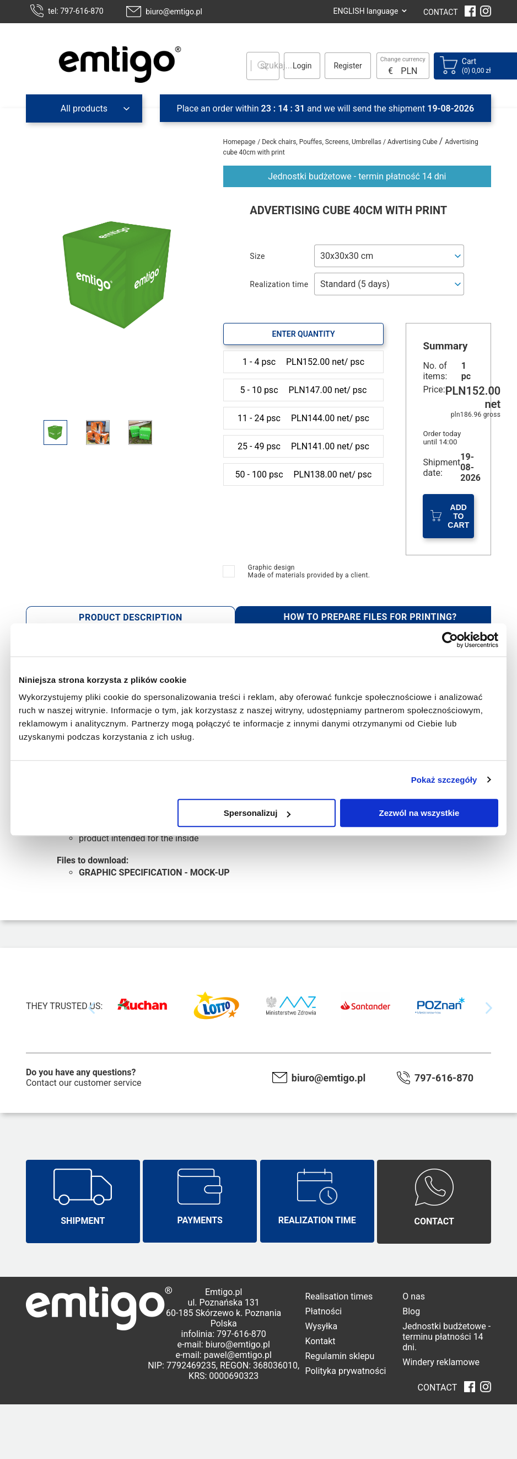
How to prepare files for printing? (370, 617)
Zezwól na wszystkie (419, 813)
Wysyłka (321, 1326)
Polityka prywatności (345, 1371)
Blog (411, 1311)
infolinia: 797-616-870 (223, 1334)
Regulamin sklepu (339, 1356)
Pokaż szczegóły (444, 779)
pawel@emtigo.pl (238, 1355)
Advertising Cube (413, 142)
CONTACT (440, 12)
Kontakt (320, 1341)
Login (302, 65)
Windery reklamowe (441, 1362)
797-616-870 (443, 1078)
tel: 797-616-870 (76, 11)
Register (347, 65)
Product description (130, 617)
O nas (413, 1296)
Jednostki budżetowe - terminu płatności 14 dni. (446, 1336)
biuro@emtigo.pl (174, 11)
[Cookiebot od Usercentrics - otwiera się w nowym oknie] (450, 640)
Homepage (239, 142)
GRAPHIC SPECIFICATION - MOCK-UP (154, 872)
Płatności (323, 1311)
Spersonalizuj (257, 813)
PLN (409, 71)
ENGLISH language (365, 11)
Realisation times (339, 1296)
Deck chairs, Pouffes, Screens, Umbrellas (322, 142)
